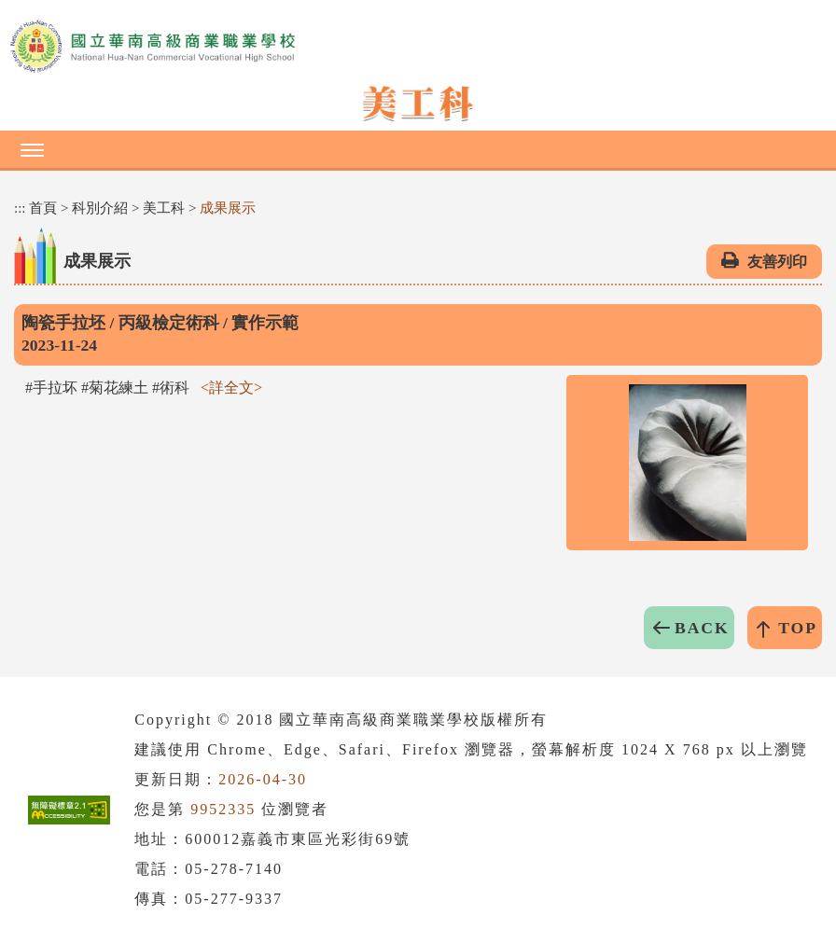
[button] (418, 149)
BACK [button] (702, 627)
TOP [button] (797, 627)
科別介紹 (100, 208)
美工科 (164, 208)
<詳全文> (231, 387)
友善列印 (777, 262)
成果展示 (228, 208)
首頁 (43, 208)
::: (20, 208)
